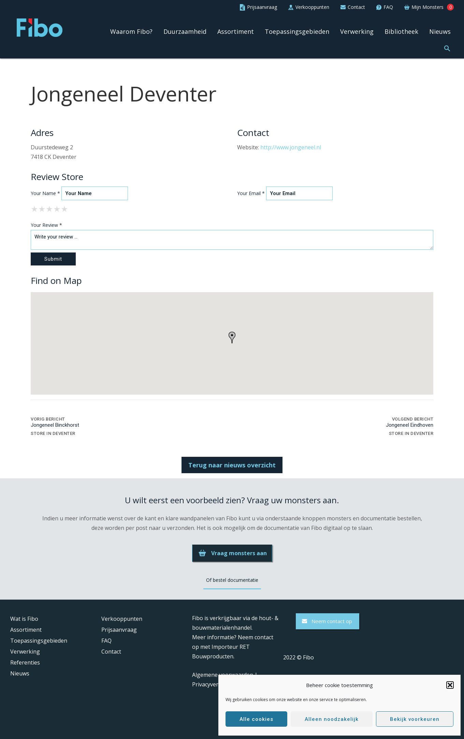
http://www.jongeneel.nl (290, 147)
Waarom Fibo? (131, 32)
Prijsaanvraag (119, 629)
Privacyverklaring (214, 684)
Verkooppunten (121, 618)
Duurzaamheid (184, 32)
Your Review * (46, 225)
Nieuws (440, 32)
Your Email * (251, 193)
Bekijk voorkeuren (414, 719)
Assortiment (235, 32)
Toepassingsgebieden (297, 32)
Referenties (25, 662)
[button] (450, 685)
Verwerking (357, 32)
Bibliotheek (401, 32)
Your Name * (45, 193)
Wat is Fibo (24, 618)
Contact (111, 651)
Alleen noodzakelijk (332, 719)
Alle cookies (256, 719)
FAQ (106, 640)
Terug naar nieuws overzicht (232, 465)
